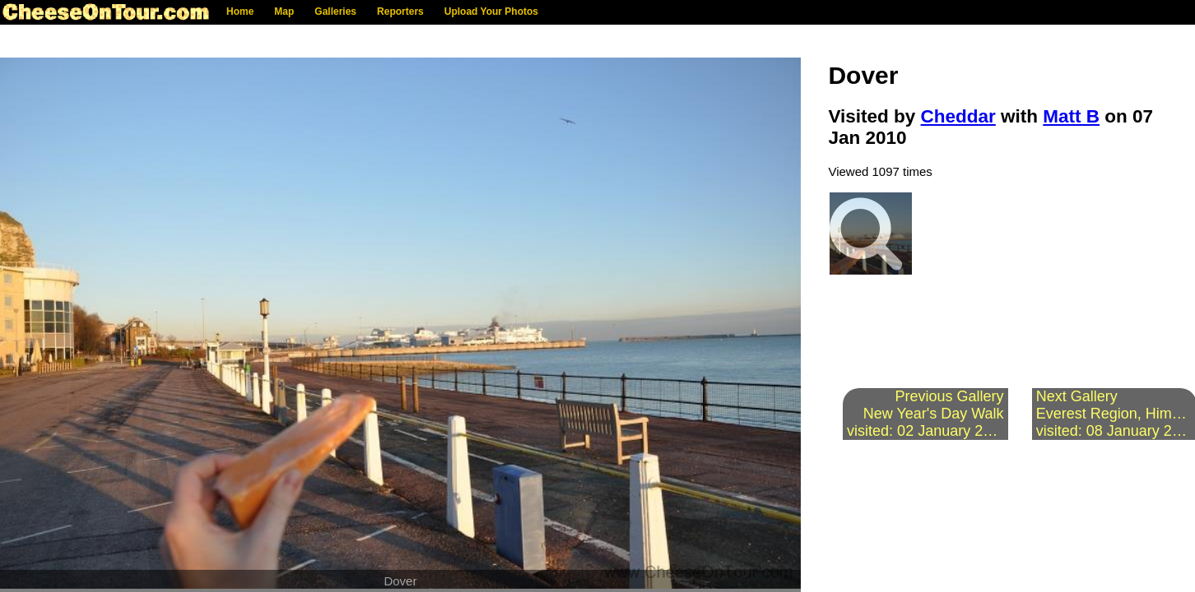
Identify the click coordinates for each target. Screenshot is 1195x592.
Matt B (1071, 116)
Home (239, 11)
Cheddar (958, 116)
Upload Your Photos (491, 11)
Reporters (400, 11)
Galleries (335, 11)
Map (284, 11)
